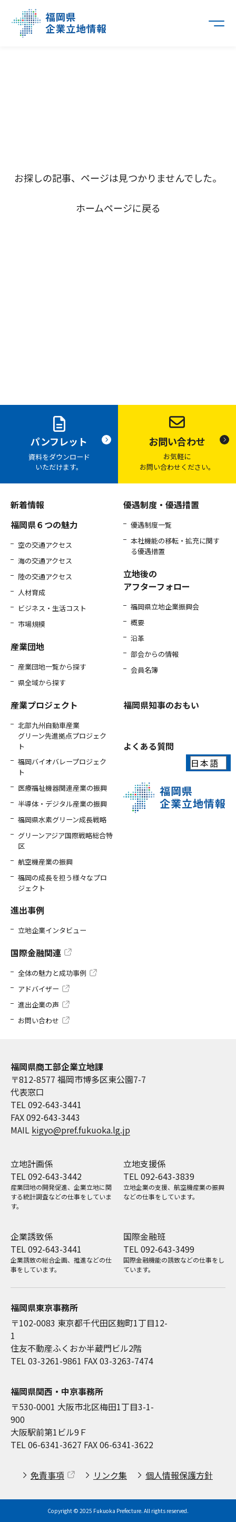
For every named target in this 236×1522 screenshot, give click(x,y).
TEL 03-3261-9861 (46, 1360)
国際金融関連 (36, 952)
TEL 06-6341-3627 (46, 1444)
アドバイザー (38, 989)
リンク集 (110, 1475)
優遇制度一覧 (151, 525)
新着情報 (27, 504)
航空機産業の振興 (45, 862)
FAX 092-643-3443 (45, 1117)
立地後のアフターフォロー (156, 580)
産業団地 (27, 646)
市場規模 (31, 624)
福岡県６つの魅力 (44, 524)
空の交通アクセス (45, 545)
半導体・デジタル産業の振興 (62, 804)
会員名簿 (144, 670)
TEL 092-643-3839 (158, 1176)
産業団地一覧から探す (52, 667)
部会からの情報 (155, 654)
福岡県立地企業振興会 (165, 607)
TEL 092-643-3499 (158, 1249)
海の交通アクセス (45, 561)
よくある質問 (148, 746)
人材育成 (31, 592)
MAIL (70, 1129)
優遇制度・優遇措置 (161, 504)
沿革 (137, 638)
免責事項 (47, 1475)
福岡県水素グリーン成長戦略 (62, 820)
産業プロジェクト (44, 705)
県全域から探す (42, 682)
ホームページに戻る (118, 208)
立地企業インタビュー (52, 930)
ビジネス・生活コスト (52, 608)
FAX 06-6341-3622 (118, 1444)
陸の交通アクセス (45, 576)
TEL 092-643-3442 (46, 1176)
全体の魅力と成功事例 (52, 973)
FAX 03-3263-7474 (118, 1360)
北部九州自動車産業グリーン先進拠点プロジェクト (62, 735)
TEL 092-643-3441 (46, 1104)
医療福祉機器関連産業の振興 (62, 788)
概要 (137, 622)
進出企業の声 (38, 1005)
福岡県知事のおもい (161, 705)
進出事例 (27, 910)
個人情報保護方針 (179, 1475)
